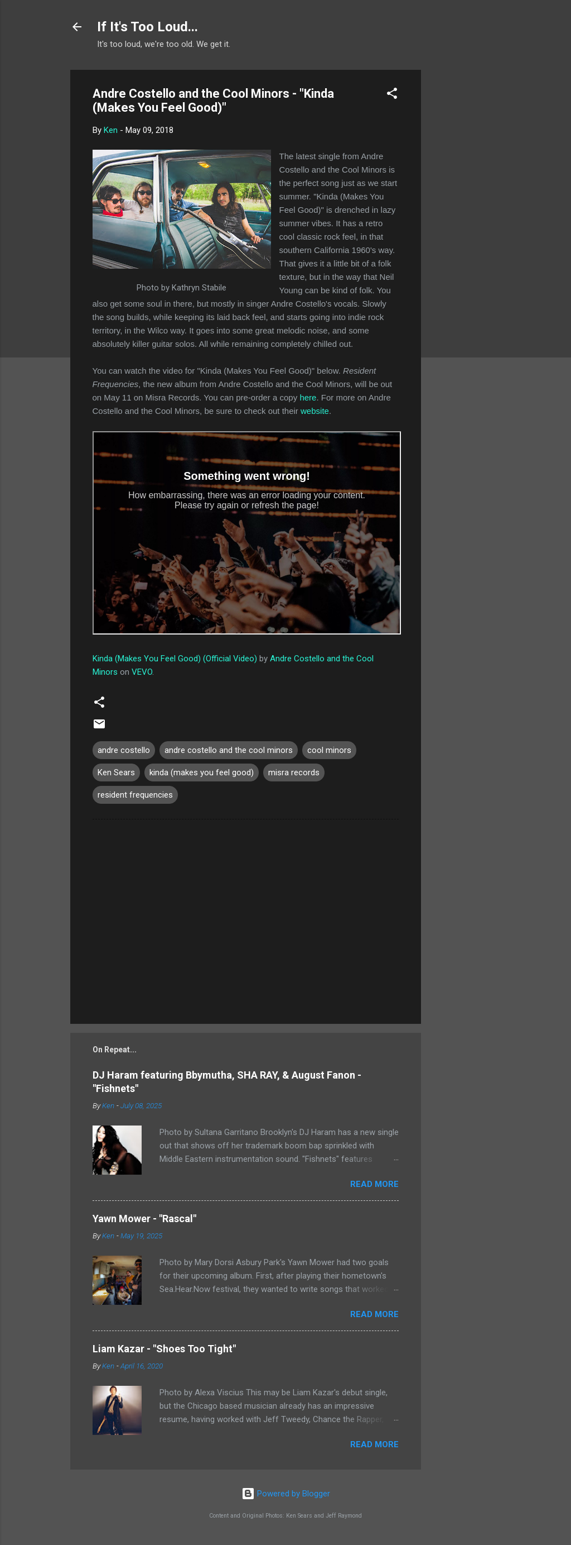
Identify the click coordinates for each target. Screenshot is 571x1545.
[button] (392, 95)
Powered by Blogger (285, 1494)
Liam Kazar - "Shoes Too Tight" (164, 1349)
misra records (294, 772)
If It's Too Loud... (147, 27)
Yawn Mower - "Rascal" (144, 1218)
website (315, 411)
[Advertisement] (465, 237)
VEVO (142, 672)
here (307, 397)
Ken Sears (116, 772)
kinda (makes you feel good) (201, 772)
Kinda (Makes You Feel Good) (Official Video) (175, 659)
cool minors (329, 750)
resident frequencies (135, 795)
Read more (374, 1184)
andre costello (124, 750)
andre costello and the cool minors (228, 750)
